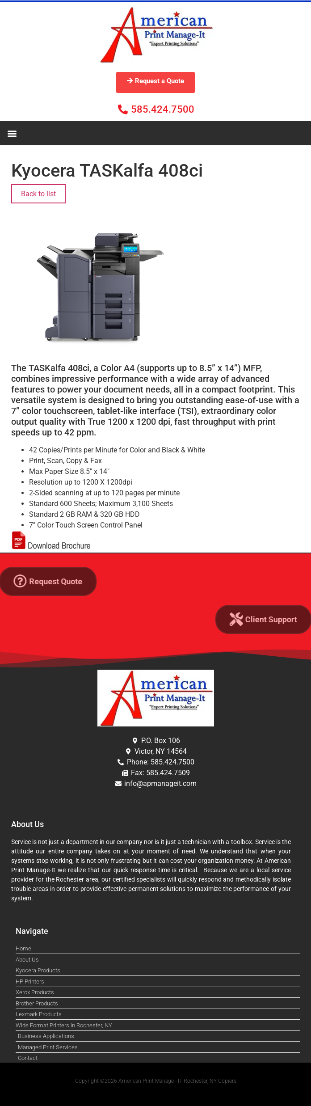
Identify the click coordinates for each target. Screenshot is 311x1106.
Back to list (38, 194)
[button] (11, 133)
